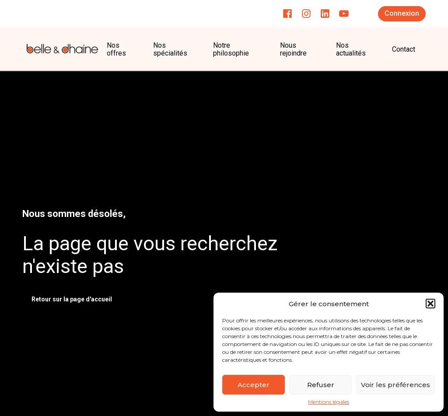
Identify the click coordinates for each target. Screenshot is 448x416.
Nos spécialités (170, 49)
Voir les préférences (395, 385)
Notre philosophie (232, 49)
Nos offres (116, 49)
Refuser (320, 385)
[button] (430, 303)
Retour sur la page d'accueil (72, 299)
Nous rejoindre (293, 49)
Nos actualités (351, 49)
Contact (403, 49)
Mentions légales (328, 402)
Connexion (402, 13)
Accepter (254, 385)
